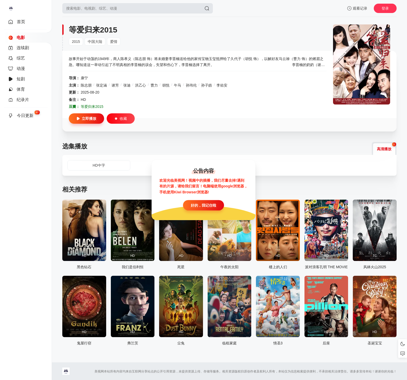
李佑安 (221, 85)
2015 (76, 42)
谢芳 (115, 85)
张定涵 (101, 85)
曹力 (154, 85)
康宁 (84, 78)
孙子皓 (206, 85)
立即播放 (86, 118)
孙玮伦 (191, 85)
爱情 (113, 42)
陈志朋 (86, 85)
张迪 (127, 85)
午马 (177, 85)
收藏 (120, 118)
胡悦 (165, 85)
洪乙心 (140, 85)
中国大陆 (95, 42)
